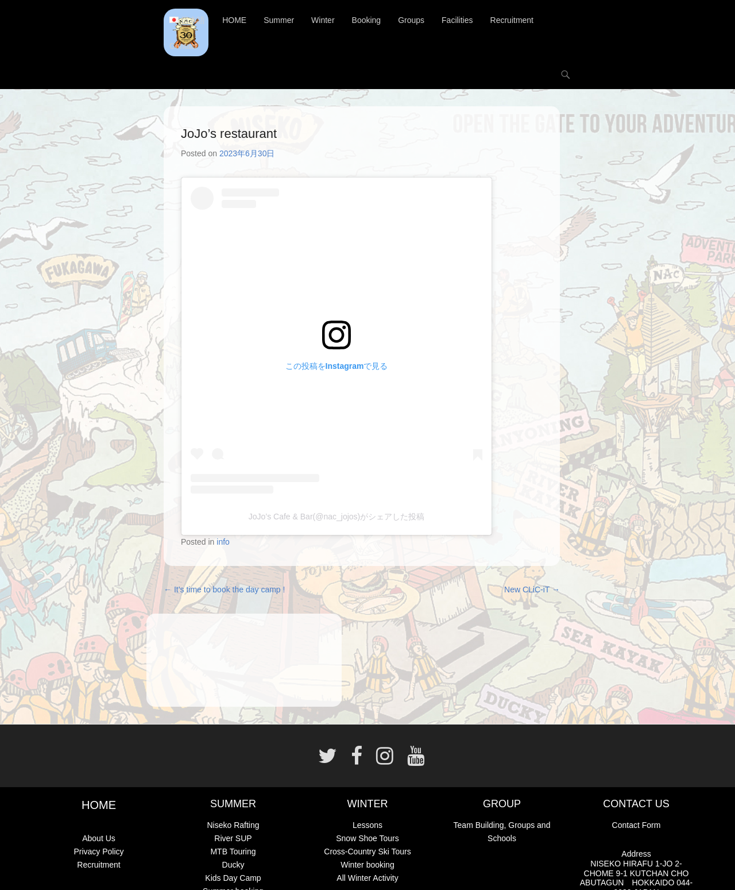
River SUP (233, 838)
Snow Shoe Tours (367, 838)
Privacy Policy (98, 851)
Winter (322, 20)
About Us (98, 838)
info (223, 541)
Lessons (367, 825)
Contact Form (636, 825)
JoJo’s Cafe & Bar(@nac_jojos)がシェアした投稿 (336, 516)
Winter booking (367, 864)
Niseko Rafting (233, 825)
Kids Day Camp (233, 878)
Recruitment (511, 20)
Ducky (233, 864)
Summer (279, 20)
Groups (411, 20)
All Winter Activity (367, 878)
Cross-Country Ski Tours (367, 851)
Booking (366, 20)
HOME (234, 20)
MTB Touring (233, 851)
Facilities (457, 20)
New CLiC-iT (532, 589)
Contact (183, 46)
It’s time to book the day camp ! (224, 589)
